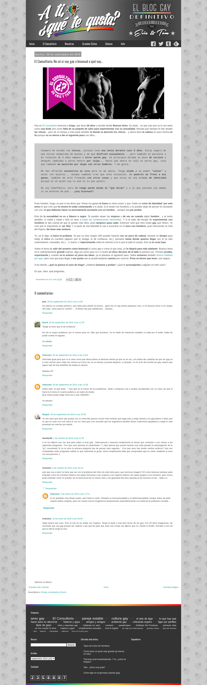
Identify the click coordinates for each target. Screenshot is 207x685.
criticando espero (142, 622)
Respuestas (51, 488)
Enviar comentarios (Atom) (53, 592)
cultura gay (119, 618)
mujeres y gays (67, 628)
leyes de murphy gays (80, 631)
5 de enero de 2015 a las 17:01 (75, 494)
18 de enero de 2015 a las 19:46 (67, 518)
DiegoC (46, 414)
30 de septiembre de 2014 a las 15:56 (68, 414)
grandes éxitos (153, 628)
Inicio (32, 44)
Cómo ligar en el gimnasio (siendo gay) (102, 673)
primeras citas (169, 625)
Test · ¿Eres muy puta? (94, 667)
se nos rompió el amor (45, 628)
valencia (64, 631)
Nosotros (69, 44)
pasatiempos (125, 625)
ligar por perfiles (167, 622)
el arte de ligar (144, 618)
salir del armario (169, 628)
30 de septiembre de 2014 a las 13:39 (70, 384)
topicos (43, 631)
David (45, 322)
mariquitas (53, 631)
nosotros (109, 625)
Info (123, 44)
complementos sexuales (90, 628)
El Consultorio (49, 44)
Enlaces (109, 44)
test (35, 631)
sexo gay (37, 618)
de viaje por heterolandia (132, 628)
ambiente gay (119, 622)
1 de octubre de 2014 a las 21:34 (68, 438)
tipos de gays (43, 625)
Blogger (113, 681)
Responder (47, 313)
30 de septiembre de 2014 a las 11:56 (66, 322)
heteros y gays (71, 622)
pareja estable (92, 618)
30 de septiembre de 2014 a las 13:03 (70, 355)
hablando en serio (91, 625)
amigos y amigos (95, 622)
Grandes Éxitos (89, 44)
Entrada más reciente (39, 587)
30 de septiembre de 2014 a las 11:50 (65, 301)
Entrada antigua (170, 587)
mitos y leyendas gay (68, 625)
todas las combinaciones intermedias (101, 219)
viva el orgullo (111, 628)
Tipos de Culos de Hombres (97, 646)
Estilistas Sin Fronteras (147, 625)
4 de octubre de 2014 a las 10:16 (67, 468)
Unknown (47, 355)
